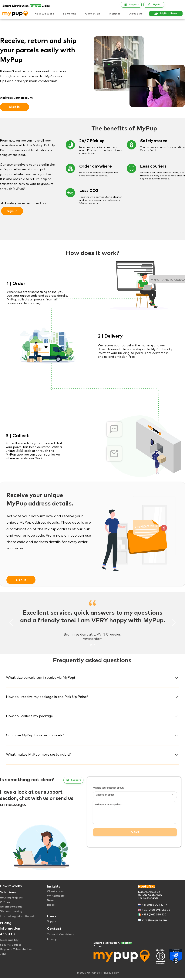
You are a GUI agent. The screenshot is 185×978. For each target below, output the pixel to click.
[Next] (174, 623)
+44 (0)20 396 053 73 (156, 910)
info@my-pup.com (154, 920)
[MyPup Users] (166, 13)
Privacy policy (111, 973)
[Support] (131, 5)
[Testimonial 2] (94, 644)
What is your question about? (108, 788)
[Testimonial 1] (91, 645)
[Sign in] (153, 5)
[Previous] (11, 623)
